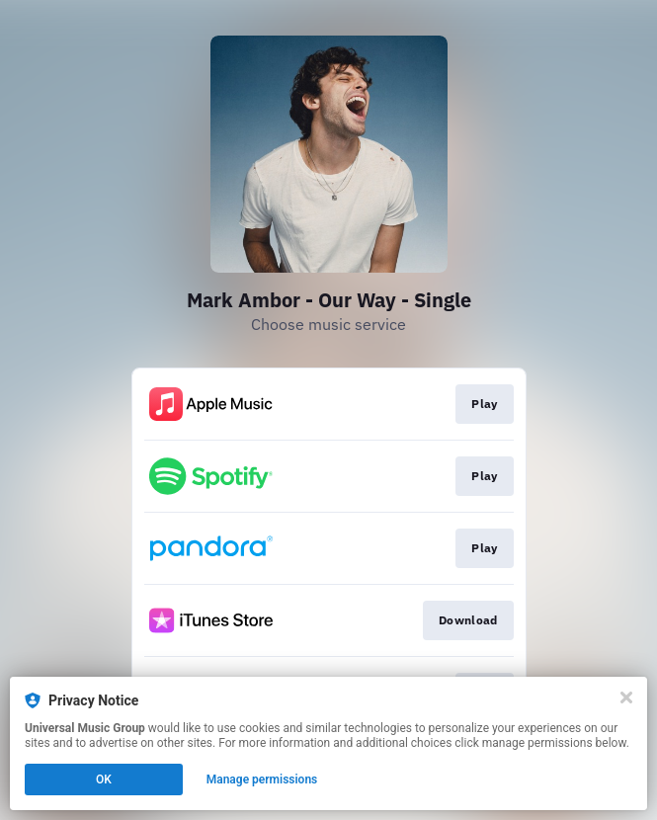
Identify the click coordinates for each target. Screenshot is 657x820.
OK (104, 779)
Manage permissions (262, 779)
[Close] (626, 697)
